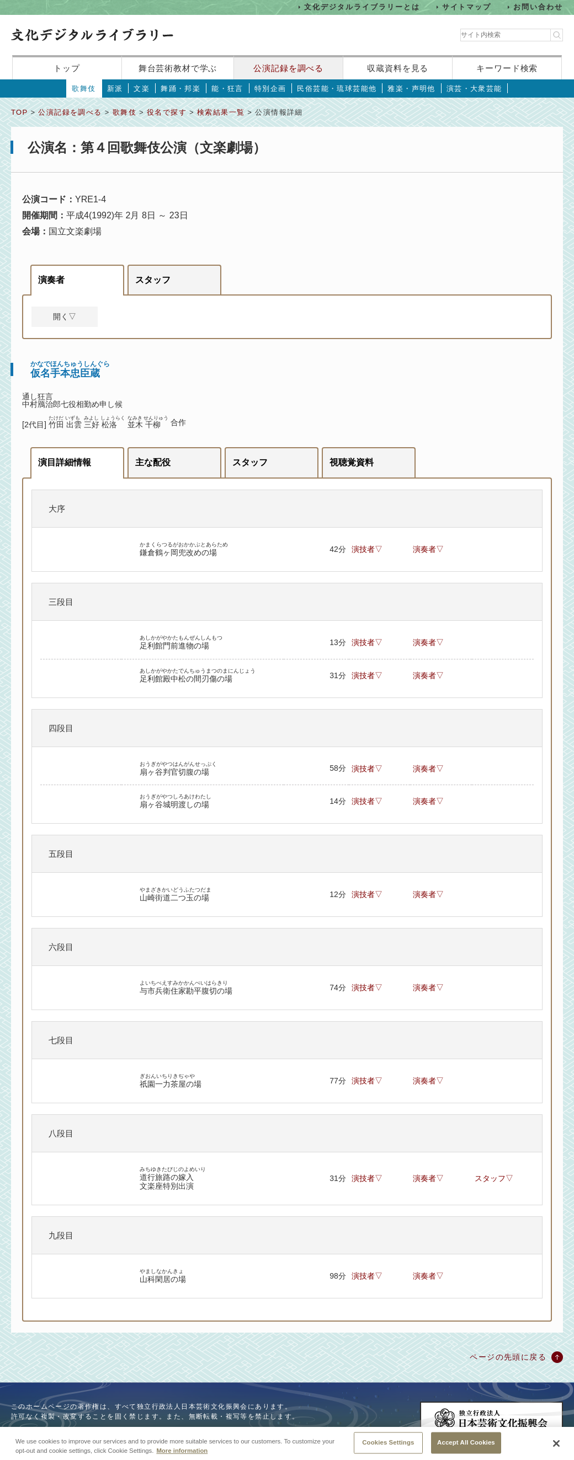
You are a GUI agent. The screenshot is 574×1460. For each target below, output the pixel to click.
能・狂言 (227, 88)
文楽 (142, 88)
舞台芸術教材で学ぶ (178, 68)
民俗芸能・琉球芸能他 (336, 88)
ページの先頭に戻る (508, 1356)
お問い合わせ (538, 7)
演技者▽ (367, 549)
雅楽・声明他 (411, 88)
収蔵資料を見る (397, 68)
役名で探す (167, 112)
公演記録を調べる (288, 68)
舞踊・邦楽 (180, 88)
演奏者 (51, 280)
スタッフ (153, 280)
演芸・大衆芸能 (474, 88)
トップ (67, 68)
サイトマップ (467, 7)
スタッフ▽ (494, 1178)
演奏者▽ (428, 549)
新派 (115, 88)
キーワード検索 (507, 68)
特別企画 (270, 88)
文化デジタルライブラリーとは (361, 7)
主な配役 (153, 462)
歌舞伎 (83, 88)
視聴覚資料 (351, 462)
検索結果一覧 (221, 112)
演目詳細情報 (64, 462)
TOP (19, 112)
